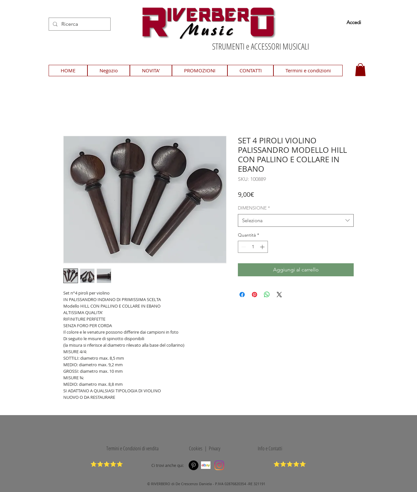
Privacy (214, 448)
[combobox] (296, 220)
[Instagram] (219, 465)
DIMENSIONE (254, 208)
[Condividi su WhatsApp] (267, 294)
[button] (360, 69)
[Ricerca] (79, 24)
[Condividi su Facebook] (242, 294)
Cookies (194, 448)
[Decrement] (243, 247)
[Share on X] (279, 294)
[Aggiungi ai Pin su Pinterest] (254, 294)
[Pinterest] (193, 465)
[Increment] (263, 247)
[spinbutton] (253, 247)
